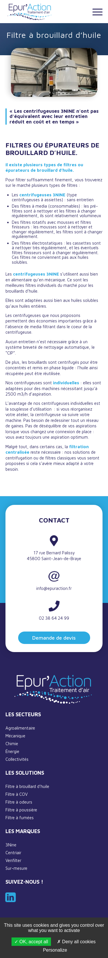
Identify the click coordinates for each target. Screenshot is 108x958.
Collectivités (17, 759)
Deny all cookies (76, 941)
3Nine (10, 844)
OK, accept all (31, 941)
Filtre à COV (16, 794)
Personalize (55, 950)
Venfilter (13, 860)
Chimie (11, 743)
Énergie (12, 751)
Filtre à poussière (21, 809)
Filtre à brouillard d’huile (27, 786)
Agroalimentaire (20, 728)
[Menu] (95, 11)
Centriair (13, 852)
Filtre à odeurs (18, 802)
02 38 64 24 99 (54, 618)
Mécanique (15, 735)
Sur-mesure (16, 868)
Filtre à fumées (19, 817)
